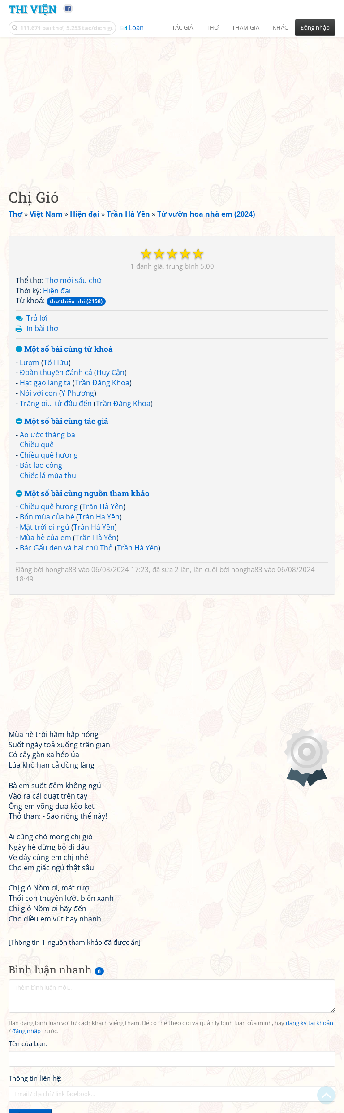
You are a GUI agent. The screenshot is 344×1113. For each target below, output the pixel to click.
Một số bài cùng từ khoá (64, 349)
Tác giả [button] (182, 27)
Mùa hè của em (45, 537)
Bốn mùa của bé (47, 517)
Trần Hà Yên (102, 506)
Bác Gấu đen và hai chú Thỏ (66, 548)
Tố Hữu (56, 362)
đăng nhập (26, 1031)
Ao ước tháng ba (47, 435)
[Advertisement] (172, 105)
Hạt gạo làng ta (45, 383)
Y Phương (77, 393)
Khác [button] (280, 27)
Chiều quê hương (49, 455)
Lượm (29, 362)
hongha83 (61, 569)
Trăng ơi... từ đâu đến (56, 403)
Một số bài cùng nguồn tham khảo (83, 493)
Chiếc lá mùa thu (48, 475)
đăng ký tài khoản (309, 1023)
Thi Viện (32, 9)
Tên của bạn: (28, 1043)
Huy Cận (110, 372)
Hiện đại (57, 291)
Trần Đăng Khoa (102, 383)
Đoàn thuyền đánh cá (56, 372)
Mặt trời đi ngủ (44, 527)
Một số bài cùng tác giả (62, 421)
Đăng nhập (315, 27)
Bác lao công (41, 465)
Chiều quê (37, 445)
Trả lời (36, 318)
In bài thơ (42, 328)
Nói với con (38, 393)
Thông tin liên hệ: (35, 1078)
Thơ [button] (212, 27)
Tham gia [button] (245, 27)
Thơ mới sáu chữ (73, 280)
